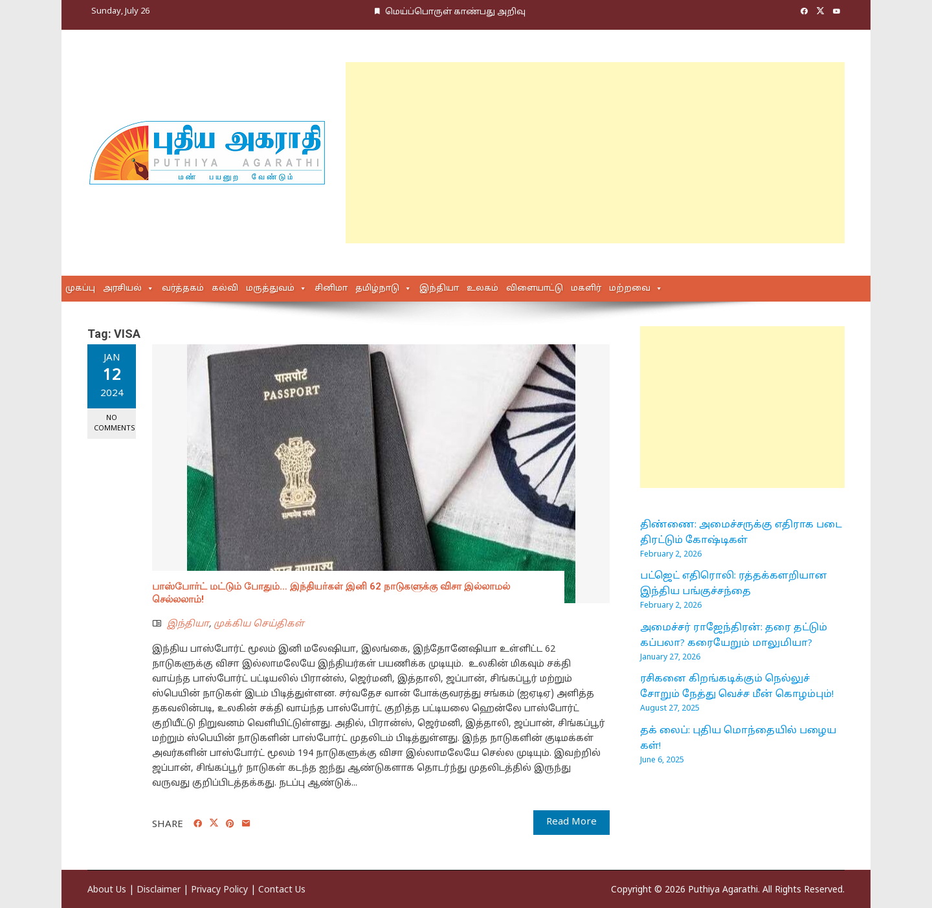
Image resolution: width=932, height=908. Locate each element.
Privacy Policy (219, 890)
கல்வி (225, 288)
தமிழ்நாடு (377, 288)
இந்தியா (439, 288)
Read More (571, 822)
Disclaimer (159, 890)
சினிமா (331, 288)
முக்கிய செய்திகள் (259, 624)
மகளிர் (586, 288)
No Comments (114, 423)
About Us (106, 890)
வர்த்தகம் (183, 288)
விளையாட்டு (534, 288)
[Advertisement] (595, 152)
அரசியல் (122, 288)
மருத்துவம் (270, 288)
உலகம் (482, 288)
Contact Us (281, 890)
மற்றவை (629, 288)
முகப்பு (80, 288)
